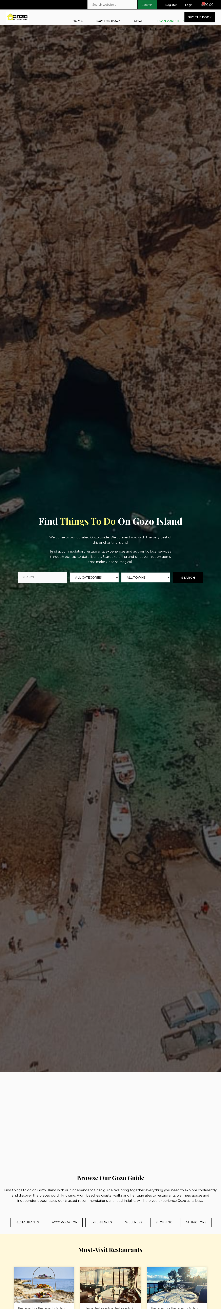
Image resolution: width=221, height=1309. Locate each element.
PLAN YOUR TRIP (170, 21)
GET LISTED (152, 29)
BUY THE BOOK (108, 21)
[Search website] (112, 4)
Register (171, 4)
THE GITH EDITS (116, 29)
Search (188, 577)
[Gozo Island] (110, 1122)
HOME (77, 21)
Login (189, 4)
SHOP (138, 21)
